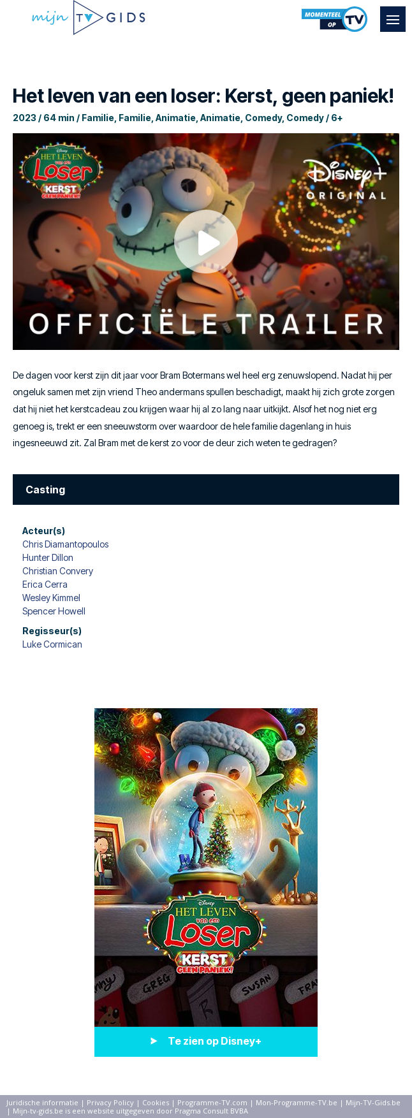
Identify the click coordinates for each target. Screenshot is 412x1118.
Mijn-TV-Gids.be (373, 1102)
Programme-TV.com (212, 1102)
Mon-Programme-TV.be (296, 1102)
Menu (396, 13)
